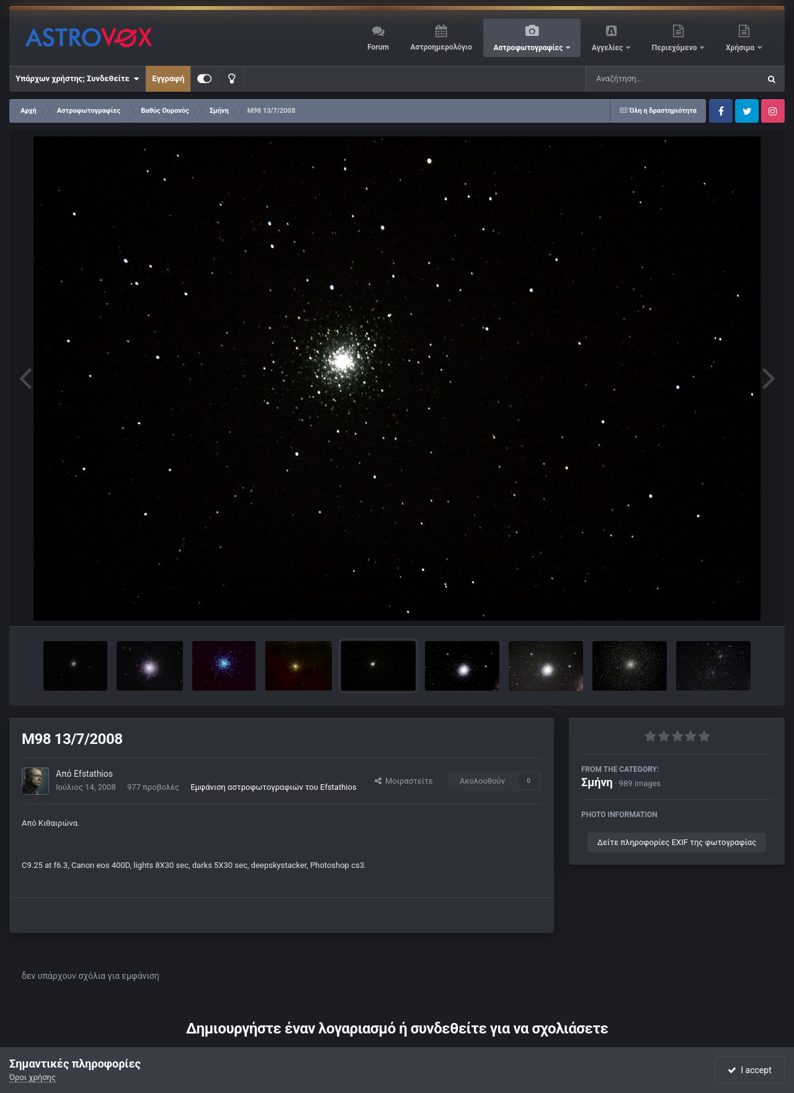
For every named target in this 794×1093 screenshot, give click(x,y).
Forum (378, 47)
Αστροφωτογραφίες (529, 47)
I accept (749, 1070)
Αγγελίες (608, 47)
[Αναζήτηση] (647, 79)
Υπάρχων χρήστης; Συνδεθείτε (77, 79)
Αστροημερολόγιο (440, 47)
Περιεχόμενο (675, 47)
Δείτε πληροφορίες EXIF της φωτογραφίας (676, 842)
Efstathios (93, 774)
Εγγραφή (168, 78)
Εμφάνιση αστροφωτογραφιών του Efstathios (273, 787)
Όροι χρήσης (32, 1077)
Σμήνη (597, 782)
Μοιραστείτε (404, 780)
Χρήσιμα (741, 47)
